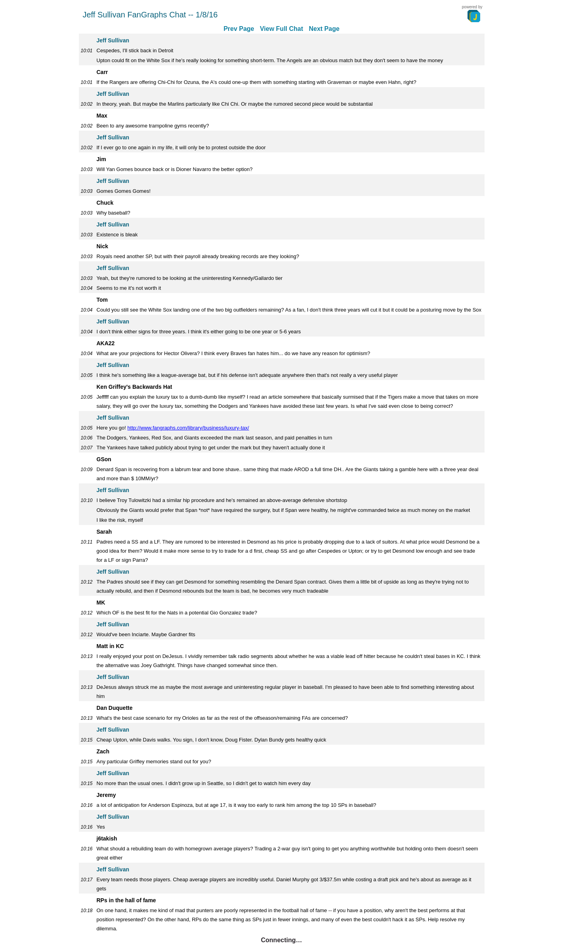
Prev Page (238, 28)
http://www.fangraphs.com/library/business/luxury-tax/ (188, 428)
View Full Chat (281, 28)
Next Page (324, 28)
